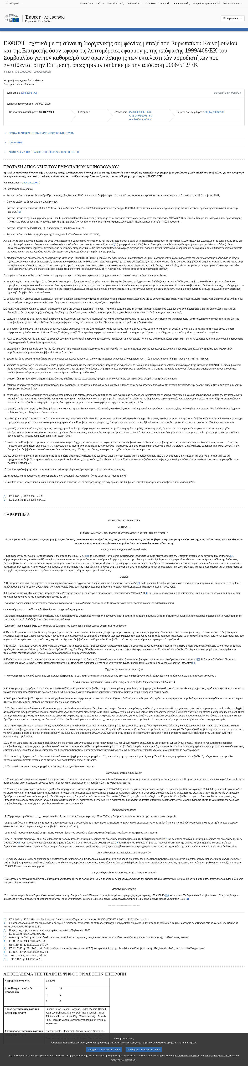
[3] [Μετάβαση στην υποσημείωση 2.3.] (138, 583)
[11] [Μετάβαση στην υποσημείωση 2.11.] (187, 899)
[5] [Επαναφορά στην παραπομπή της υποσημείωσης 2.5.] (4, 937)
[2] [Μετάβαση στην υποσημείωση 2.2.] (231, 556)
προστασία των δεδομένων (186, 1059)
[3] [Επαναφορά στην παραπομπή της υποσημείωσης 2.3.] (4, 930)
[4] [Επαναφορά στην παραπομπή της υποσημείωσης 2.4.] (4, 933)
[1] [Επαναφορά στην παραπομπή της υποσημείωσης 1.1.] (4, 496)
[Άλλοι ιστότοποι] (233, 3)
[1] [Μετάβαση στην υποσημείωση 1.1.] (19, 211)
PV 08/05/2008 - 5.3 (140, 112)
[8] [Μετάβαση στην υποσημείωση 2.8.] (19, 842)
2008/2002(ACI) (29, 92)
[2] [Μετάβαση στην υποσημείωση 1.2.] (114, 244)
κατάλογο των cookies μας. (124, 1063)
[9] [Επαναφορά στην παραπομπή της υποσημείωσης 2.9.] (4, 952)
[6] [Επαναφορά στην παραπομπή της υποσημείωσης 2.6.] (4, 941)
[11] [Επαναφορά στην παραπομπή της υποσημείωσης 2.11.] (5, 959)
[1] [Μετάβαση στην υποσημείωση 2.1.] (87, 556)
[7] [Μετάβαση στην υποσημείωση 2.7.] (166, 839)
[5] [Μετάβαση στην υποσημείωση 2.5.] (198, 659)
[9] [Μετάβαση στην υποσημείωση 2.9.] (117, 842)
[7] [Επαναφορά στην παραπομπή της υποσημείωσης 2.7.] (4, 944)
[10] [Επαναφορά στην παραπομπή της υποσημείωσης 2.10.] (5, 955)
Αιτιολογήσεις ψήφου (140, 119)
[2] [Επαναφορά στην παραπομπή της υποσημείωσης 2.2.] (4, 923)
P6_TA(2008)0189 (214, 112)
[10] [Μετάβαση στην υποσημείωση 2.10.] (167, 895)
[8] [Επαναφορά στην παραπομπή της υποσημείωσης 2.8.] (4, 948)
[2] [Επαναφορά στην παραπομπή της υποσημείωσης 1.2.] (4, 499)
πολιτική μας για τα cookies (218, 1059)
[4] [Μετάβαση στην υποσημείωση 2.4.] (146, 593)
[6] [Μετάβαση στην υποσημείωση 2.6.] (193, 663)
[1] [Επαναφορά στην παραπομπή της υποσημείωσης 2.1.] (4, 919)
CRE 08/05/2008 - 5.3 (140, 115)
